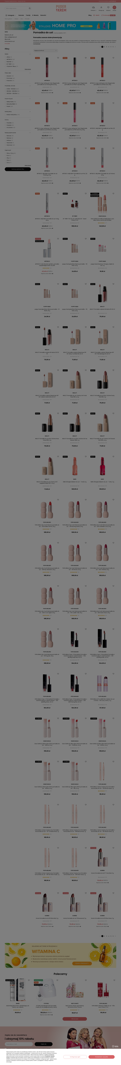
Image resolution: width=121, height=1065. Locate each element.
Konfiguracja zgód (75, 1057)
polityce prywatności (49, 1054)
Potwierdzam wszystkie (101, 1057)
